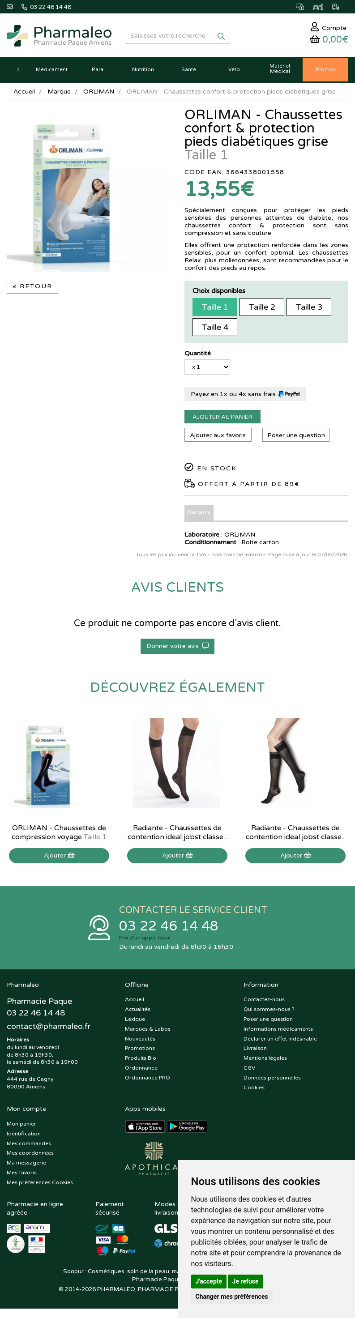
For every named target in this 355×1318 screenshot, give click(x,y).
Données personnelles (272, 1079)
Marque (59, 93)
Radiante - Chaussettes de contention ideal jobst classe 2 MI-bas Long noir (295, 838)
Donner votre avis (177, 647)
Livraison (255, 1050)
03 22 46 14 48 (168, 927)
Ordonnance (141, 1069)
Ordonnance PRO (147, 1079)
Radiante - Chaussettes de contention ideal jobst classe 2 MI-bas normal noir (177, 838)
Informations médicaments (278, 1030)
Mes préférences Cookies (40, 1184)
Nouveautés (140, 1040)
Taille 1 (214, 308)
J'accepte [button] (209, 1281)
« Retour (32, 288)
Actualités (137, 1011)
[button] (18, 71)
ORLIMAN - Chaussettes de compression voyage (59, 834)
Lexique (135, 1020)
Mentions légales (265, 1060)
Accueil (24, 93)
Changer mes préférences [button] (232, 1296)
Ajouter (59, 857)
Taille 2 (261, 308)
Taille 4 (214, 328)
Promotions (140, 1050)
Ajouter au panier (222, 418)
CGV (249, 1069)
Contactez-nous (264, 1001)
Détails (199, 514)
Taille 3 (308, 308)
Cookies (254, 1089)
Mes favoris (22, 1174)
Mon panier (21, 1125)
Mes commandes (29, 1145)
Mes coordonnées (30, 1155)
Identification (24, 1135)
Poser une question (296, 436)
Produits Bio (140, 1060)
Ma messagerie (26, 1164)
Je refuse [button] (245, 1281)
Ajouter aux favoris (218, 436)
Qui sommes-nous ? (269, 1011)
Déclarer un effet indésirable (280, 1040)
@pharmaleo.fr (48, 1027)
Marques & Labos (148, 1030)
